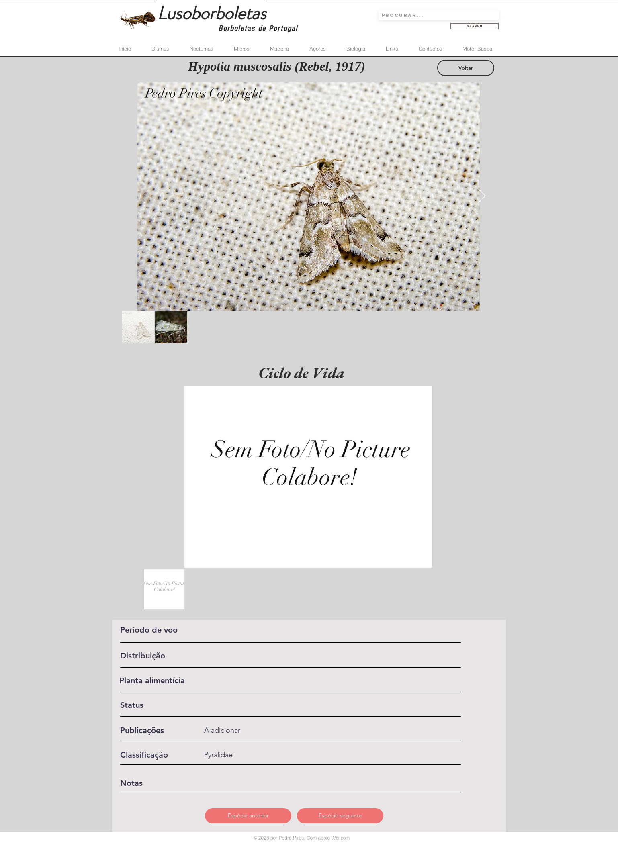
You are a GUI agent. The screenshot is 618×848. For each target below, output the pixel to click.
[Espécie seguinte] (340, 815)
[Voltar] (465, 68)
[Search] (474, 26)
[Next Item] (482, 196)
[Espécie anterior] (248, 815)
